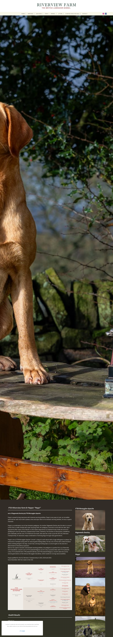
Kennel (53, 13)
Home (23, 13)
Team (46, 13)
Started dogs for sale (72, 13)
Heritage (30, 13)
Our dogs (39, 13)
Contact (84, 13)
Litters (60, 13)
